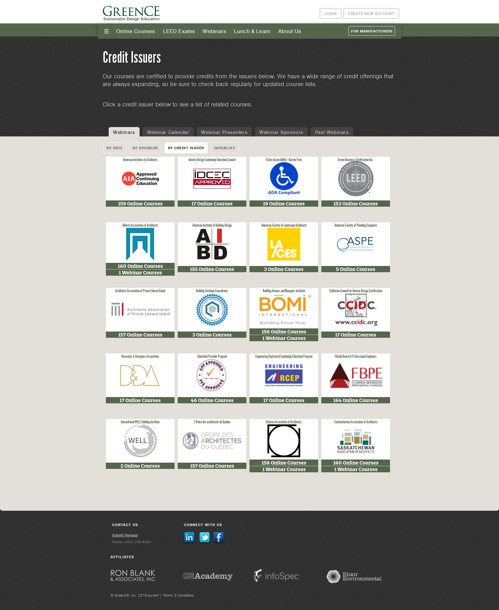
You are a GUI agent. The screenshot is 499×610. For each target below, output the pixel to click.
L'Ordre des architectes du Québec (212, 422)
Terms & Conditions (178, 595)
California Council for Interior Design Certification (355, 291)
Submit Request (125, 535)
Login (330, 13)
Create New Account (371, 13)
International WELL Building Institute (140, 422)
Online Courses (135, 31)
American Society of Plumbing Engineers (355, 225)
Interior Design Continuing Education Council (212, 160)
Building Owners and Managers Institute (284, 291)
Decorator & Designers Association (140, 356)
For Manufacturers (372, 31)
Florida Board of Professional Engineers (356, 356)
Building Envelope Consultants (212, 291)
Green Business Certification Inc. (355, 160)
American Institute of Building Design (212, 225)
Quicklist (224, 147)
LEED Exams (179, 31)
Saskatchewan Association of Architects (356, 422)
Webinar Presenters (224, 132)
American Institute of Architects (140, 160)
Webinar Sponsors (281, 132)
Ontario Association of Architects (284, 422)
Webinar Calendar (168, 132)
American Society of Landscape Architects (284, 225)
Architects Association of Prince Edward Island (140, 291)
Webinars (214, 31)
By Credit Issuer (186, 147)
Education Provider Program (212, 356)
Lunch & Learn (252, 31)
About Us (289, 31)
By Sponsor (145, 147)
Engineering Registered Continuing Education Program (283, 356)
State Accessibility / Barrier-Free (284, 160)
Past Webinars (332, 132)
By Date (114, 147)
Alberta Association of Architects (140, 225)
